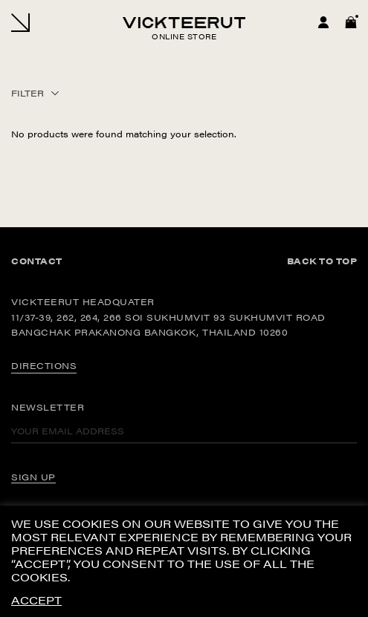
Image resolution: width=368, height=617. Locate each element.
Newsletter (47, 407)
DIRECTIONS (44, 365)
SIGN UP (33, 476)
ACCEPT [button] (36, 600)
